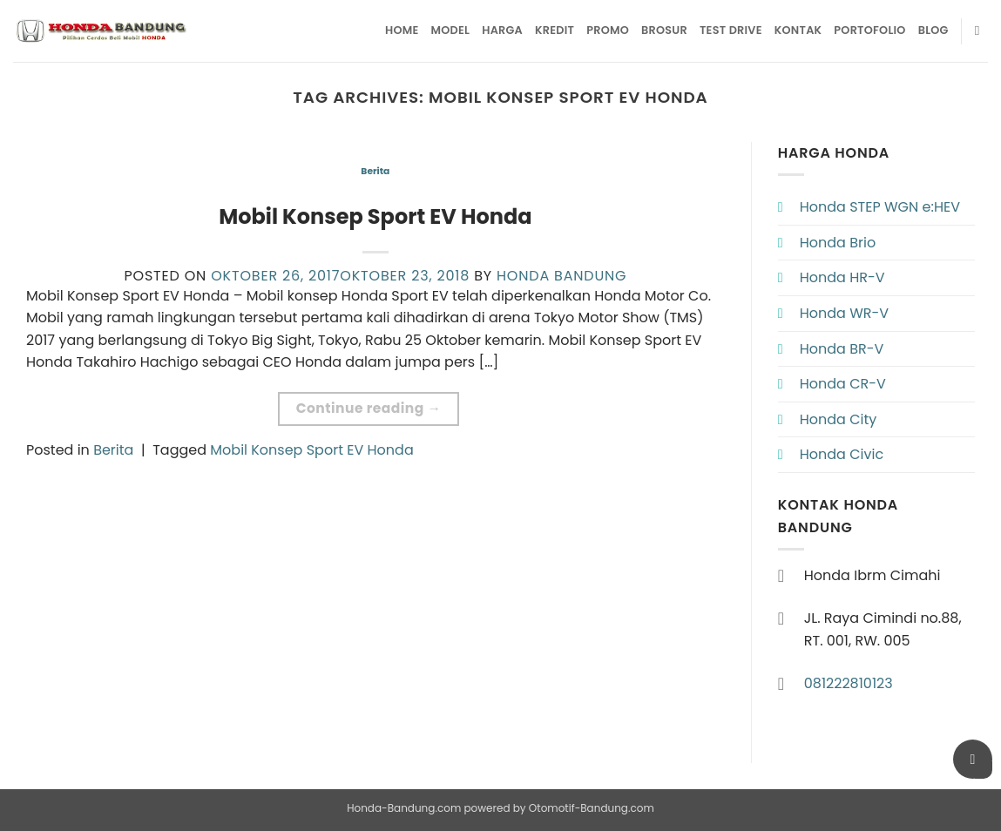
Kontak (798, 30)
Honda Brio (838, 243)
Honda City (838, 419)
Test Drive (731, 30)
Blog (933, 30)
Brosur (664, 30)
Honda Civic (841, 454)
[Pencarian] (981, 30)
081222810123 (848, 683)
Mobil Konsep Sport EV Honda (375, 216)
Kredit (554, 30)
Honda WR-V (844, 313)
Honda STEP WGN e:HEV (880, 207)
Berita (375, 171)
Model (450, 30)
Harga (502, 30)
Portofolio (869, 30)
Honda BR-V (842, 349)
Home (402, 30)
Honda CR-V (843, 384)
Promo (607, 30)
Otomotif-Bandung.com (591, 808)
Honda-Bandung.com (404, 808)
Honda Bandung (561, 276)
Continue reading (369, 408)
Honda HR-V (842, 277)
